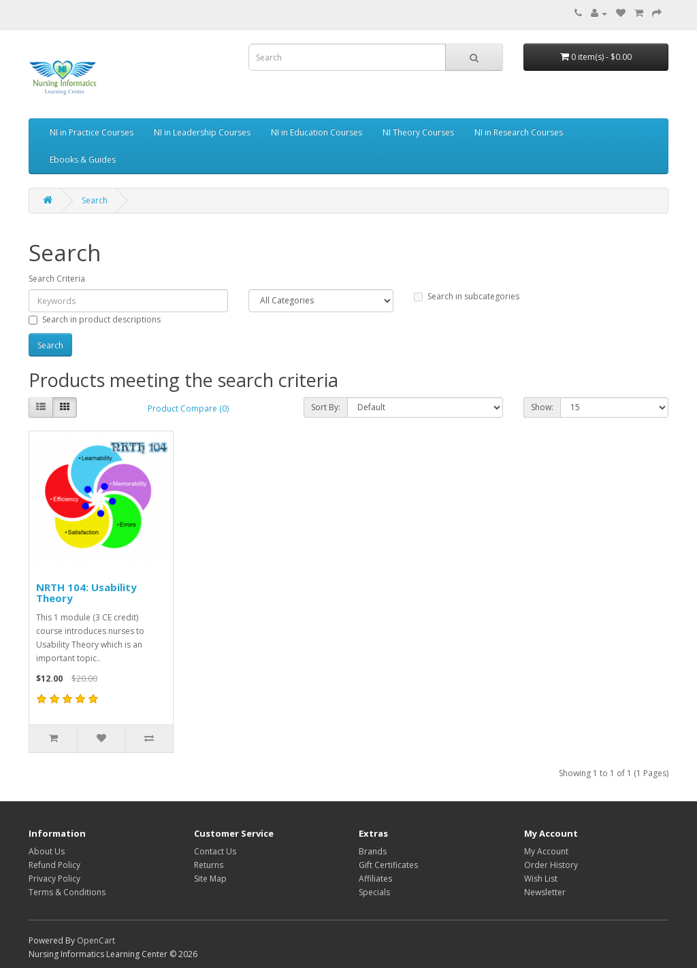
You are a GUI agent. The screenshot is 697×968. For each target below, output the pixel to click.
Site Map (210, 878)
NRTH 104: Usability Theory (86, 592)
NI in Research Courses (518, 132)
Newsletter (545, 892)
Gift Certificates (388, 865)
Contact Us (215, 851)
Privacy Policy (54, 878)
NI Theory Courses (418, 132)
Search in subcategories (466, 296)
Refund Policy (54, 865)
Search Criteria (57, 278)
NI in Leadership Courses (202, 132)
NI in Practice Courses (91, 132)
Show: (542, 407)
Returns (208, 865)
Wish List (540, 878)
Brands (373, 851)
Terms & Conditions (67, 892)
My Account (546, 851)
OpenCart (96, 940)
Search (95, 200)
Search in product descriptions (95, 319)
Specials (374, 892)
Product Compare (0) (188, 408)
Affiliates (375, 878)
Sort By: (325, 407)
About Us (47, 851)
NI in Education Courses (316, 132)
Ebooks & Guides (83, 159)
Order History (551, 865)
